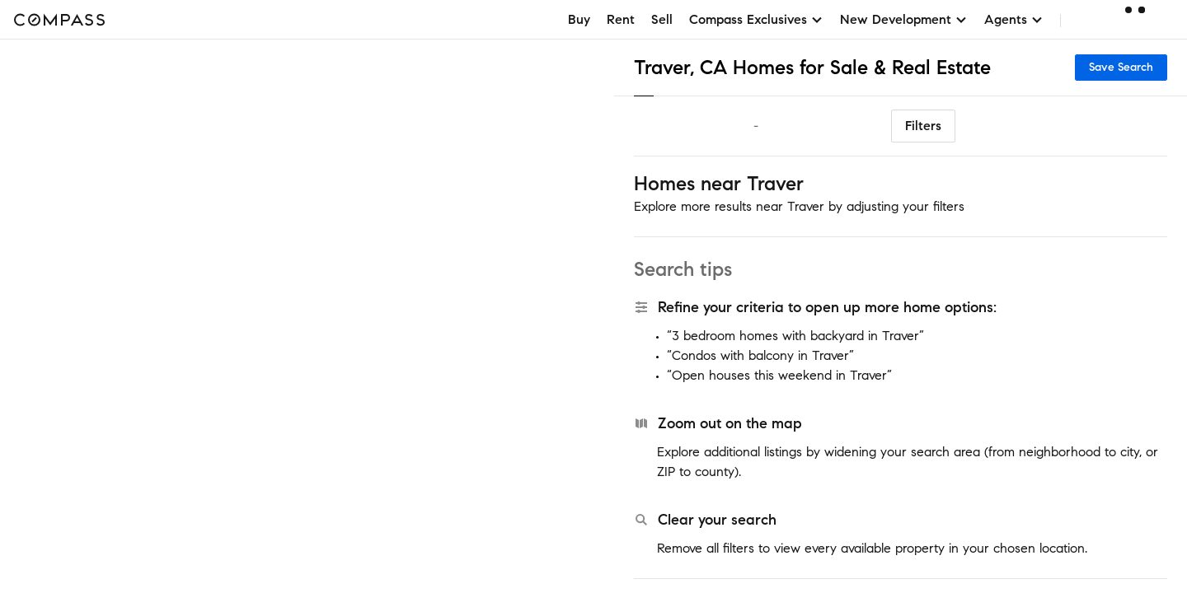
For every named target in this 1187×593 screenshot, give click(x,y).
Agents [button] (1014, 19)
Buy (579, 19)
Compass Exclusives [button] (756, 19)
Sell (662, 19)
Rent (621, 19)
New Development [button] (904, 19)
